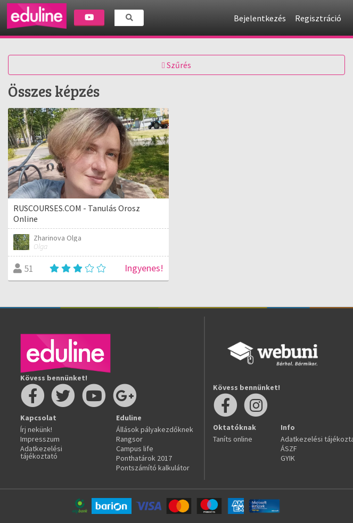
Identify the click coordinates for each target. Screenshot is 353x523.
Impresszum (40, 439)
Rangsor (129, 439)
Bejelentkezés (260, 18)
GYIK (288, 458)
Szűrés (176, 65)
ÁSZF (289, 448)
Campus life (134, 448)
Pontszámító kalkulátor (153, 467)
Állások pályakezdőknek (154, 429)
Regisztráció (318, 18)
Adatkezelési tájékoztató (41, 452)
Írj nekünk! (36, 429)
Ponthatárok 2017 (144, 458)
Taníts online (232, 439)
